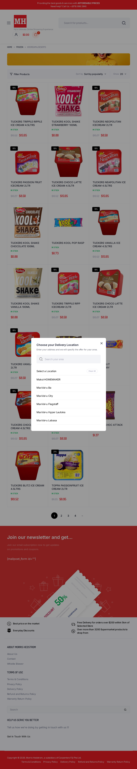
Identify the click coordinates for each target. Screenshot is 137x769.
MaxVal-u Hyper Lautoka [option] (51, 412)
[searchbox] (69, 359)
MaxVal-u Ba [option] (44, 387)
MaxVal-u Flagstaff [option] (47, 404)
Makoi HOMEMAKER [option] (48, 379)
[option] (69, 371)
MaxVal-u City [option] (45, 395)
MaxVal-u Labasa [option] (47, 420)
